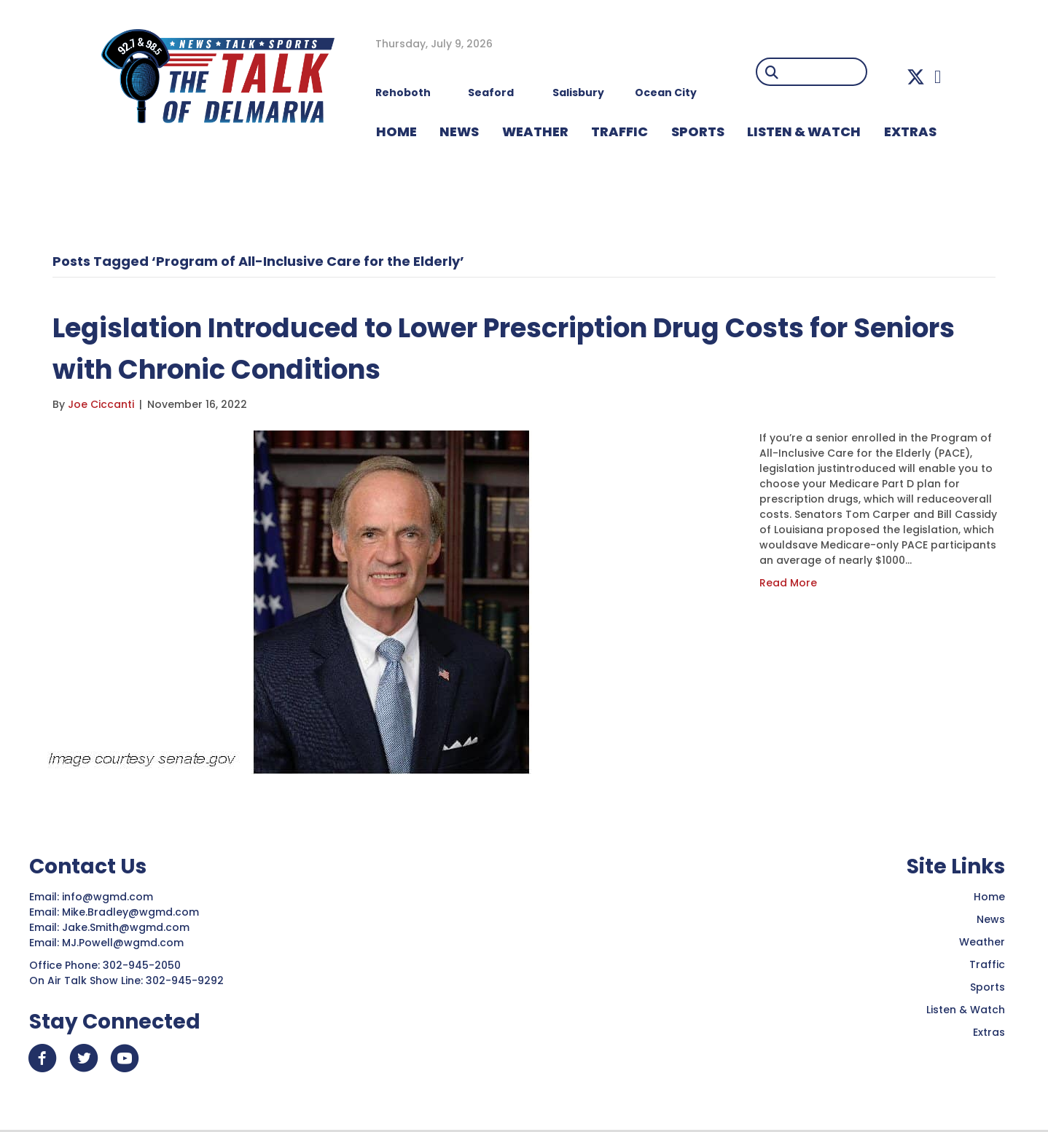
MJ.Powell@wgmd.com (125, 942)
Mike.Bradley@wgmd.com (130, 912)
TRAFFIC (619, 131)
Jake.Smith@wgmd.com (127, 927)
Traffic (987, 964)
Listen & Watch (965, 1009)
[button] (916, 77)
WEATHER (535, 131)
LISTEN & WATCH (804, 131)
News (991, 919)
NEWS (459, 131)
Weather (982, 942)
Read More (788, 582)
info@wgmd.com (109, 896)
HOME (396, 131)
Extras (989, 1032)
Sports (697, 131)
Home (989, 896)
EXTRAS (910, 131)
